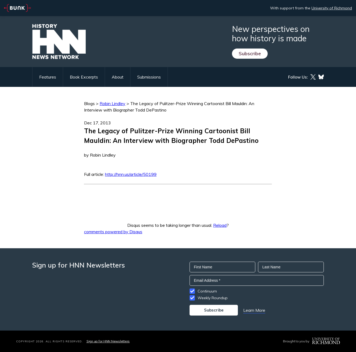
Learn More (254, 310)
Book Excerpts (84, 77)
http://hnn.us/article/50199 (131, 174)
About (117, 77)
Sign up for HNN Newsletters (108, 341)
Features (47, 77)
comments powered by (113, 231)
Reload (220, 225)
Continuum (207, 291)
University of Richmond (331, 8)
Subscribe (250, 53)
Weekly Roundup (213, 297)
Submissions (149, 77)
